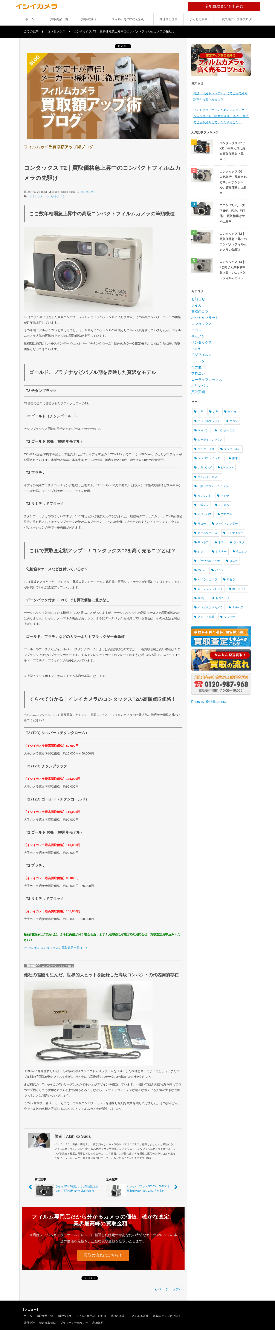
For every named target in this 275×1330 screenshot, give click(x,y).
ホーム (29, 19)
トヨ (219, 542)
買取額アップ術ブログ (237, 19)
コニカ (232, 560)
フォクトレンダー (225, 523)
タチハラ (236, 607)
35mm (199, 570)
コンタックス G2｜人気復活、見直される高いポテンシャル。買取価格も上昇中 (233, 182)
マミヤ (196, 348)
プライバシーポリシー (74, 1322)
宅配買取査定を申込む (232, 6)
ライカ (196, 305)
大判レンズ (203, 467)
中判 (198, 411)
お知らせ (198, 299)
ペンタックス (201, 342)
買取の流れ (88, 19)
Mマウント (202, 495)
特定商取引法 (47, 1322)
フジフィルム (201, 355)
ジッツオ (227, 616)
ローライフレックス (206, 379)
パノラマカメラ (205, 579)
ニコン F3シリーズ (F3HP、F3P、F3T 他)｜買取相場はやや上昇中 (232, 213)
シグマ (200, 551)
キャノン (198, 336)
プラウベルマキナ (207, 560)
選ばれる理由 (168, 19)
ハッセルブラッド (205, 318)
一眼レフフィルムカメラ (211, 486)
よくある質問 (198, 19)
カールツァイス (205, 532)
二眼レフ (201, 505)
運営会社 (29, 1322)
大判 (213, 411)
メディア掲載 (204, 616)
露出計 (200, 598)
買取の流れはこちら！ (103, 1255)
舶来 (233, 458)
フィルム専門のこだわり (128, 19)
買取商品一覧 (59, 19)
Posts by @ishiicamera (208, 702)
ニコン (196, 330)
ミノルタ (198, 361)
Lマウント (226, 467)
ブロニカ (198, 373)
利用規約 (98, 1322)
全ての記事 (31, 31)
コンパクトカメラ (54, 196)
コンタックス (56, 31)
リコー (200, 523)
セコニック (220, 598)
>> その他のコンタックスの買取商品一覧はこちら (58, 947)
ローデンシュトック (208, 589)
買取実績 (198, 392)
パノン (217, 570)
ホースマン (237, 589)
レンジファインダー (208, 458)
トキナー (219, 551)
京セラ (229, 579)
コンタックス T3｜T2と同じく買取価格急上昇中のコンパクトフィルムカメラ (233, 270)
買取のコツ (199, 311)
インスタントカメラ (208, 607)
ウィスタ (237, 542)
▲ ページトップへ (168, 1289)
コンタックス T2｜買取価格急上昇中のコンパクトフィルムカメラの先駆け (233, 242)
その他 (196, 367)
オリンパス (199, 385)
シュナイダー (233, 532)
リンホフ (201, 542)
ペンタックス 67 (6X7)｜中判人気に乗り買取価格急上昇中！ (232, 151)
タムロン (240, 551)
